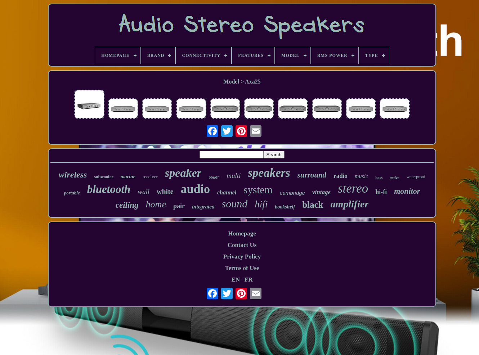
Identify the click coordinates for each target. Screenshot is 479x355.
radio (340, 175)
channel (226, 192)
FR (249, 279)
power (214, 178)
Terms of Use (242, 268)
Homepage (242, 233)
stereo (353, 188)
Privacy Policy (242, 256)
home (156, 204)
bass (378, 177)
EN (235, 279)
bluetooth (109, 189)
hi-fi (381, 192)
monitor (407, 191)
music (361, 176)
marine (128, 176)
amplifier (350, 204)
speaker (183, 172)
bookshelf (285, 207)
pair (179, 206)
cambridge (292, 193)
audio (195, 189)
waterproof (416, 176)
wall (143, 192)
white (165, 192)
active (394, 177)
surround (312, 175)
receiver (150, 176)
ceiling (127, 205)
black (312, 205)
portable (72, 193)
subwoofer (103, 176)
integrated (203, 207)
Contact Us (242, 245)
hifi (261, 204)
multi (234, 175)
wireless (73, 174)
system (258, 190)
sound (234, 204)
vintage (321, 192)
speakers (269, 172)
